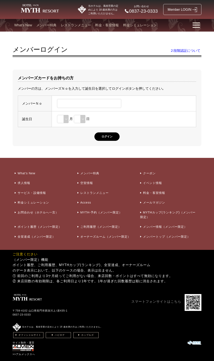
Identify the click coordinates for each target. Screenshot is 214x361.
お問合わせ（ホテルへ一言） (38, 212)
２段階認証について (185, 50)
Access (85, 202)
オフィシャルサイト (29, 335)
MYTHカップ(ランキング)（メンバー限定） (168, 215)
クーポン (149, 173)
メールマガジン (154, 202)
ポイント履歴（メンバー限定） (40, 226)
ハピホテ (60, 335)
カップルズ (87, 335)
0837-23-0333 (22, 314)
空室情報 (86, 183)
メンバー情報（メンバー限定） (165, 226)
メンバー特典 (46, 25)
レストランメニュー (76, 25)
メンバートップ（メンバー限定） (166, 236)
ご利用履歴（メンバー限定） (100, 226)
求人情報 (24, 183)
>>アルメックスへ (24, 354)
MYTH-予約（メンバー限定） (101, 212)
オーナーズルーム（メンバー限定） (105, 236)
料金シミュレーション (140, 25)
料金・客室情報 (107, 25)
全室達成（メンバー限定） (36, 236)
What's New (23, 25)
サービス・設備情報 (32, 192)
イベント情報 (152, 183)
